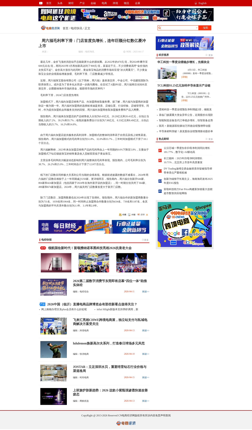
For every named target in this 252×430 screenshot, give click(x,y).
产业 (82, 3)
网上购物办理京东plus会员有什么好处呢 (64, 309)
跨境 (115, 3)
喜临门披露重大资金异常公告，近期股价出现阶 (186, 115)
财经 (71, 3)
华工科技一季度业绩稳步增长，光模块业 (183, 62)
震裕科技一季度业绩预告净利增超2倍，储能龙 (185, 109)
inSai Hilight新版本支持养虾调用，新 (117, 309)
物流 (126, 3)
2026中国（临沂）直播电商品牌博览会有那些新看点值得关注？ (92, 304)
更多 (146, 240)
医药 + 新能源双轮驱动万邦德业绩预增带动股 (185, 125)
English (203, 3)
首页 (48, 3)
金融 (93, 3)
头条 (60, 3)
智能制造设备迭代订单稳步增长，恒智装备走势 (186, 120)
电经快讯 (76, 28)
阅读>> (145, 291)
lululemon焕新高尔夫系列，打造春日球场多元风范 (109, 343)
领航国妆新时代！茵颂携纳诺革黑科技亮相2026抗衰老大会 (90, 248)
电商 (104, 3)
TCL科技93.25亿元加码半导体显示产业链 (183, 85)
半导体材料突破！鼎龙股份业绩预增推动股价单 (186, 131)
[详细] (184, 77)
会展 (137, 3)
